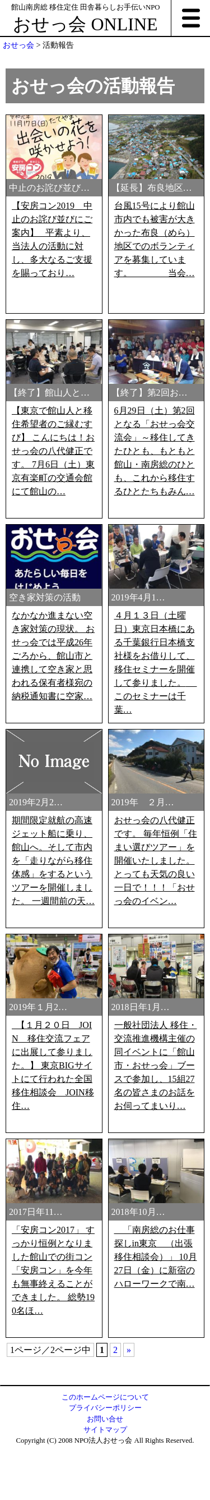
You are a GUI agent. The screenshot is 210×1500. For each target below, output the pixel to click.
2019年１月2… (38, 1155)
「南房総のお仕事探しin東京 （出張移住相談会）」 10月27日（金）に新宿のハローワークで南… (155, 1405)
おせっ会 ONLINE (85, 24)
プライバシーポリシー (105, 1408)
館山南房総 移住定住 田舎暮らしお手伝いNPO (85, 7)
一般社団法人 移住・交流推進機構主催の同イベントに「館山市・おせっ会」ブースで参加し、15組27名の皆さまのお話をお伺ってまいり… (155, 1213)
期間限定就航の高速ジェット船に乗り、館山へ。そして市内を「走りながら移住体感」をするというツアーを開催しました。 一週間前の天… (53, 1009)
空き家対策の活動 (45, 745)
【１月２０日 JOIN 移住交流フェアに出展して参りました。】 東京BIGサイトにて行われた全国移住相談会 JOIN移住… (53, 1213)
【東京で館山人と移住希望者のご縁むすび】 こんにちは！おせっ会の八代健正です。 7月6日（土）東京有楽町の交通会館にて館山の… (53, 451)
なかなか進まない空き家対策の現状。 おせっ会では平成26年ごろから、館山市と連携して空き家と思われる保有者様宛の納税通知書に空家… (53, 804)
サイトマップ (105, 1430)
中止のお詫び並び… (49, 187)
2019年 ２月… (142, 950)
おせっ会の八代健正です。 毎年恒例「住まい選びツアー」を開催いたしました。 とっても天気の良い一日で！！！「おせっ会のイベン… (155, 1009)
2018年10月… (138, 1360)
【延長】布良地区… (151, 187)
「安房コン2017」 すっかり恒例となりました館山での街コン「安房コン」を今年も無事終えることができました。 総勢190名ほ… (53, 1418)
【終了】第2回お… (149, 392)
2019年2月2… (36, 950)
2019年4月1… (138, 745)
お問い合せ (105, 1419)
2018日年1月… (140, 1155)
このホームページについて (105, 1397)
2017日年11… (35, 1360)
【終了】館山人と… (49, 392)
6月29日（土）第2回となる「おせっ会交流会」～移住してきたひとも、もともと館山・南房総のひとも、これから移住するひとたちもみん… (154, 451)
